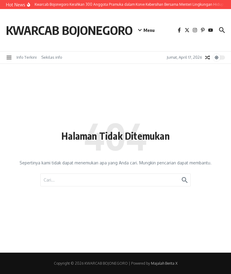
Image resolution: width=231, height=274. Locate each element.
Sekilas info (51, 57)
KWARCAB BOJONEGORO (69, 30)
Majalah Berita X (164, 263)
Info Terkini (27, 57)
